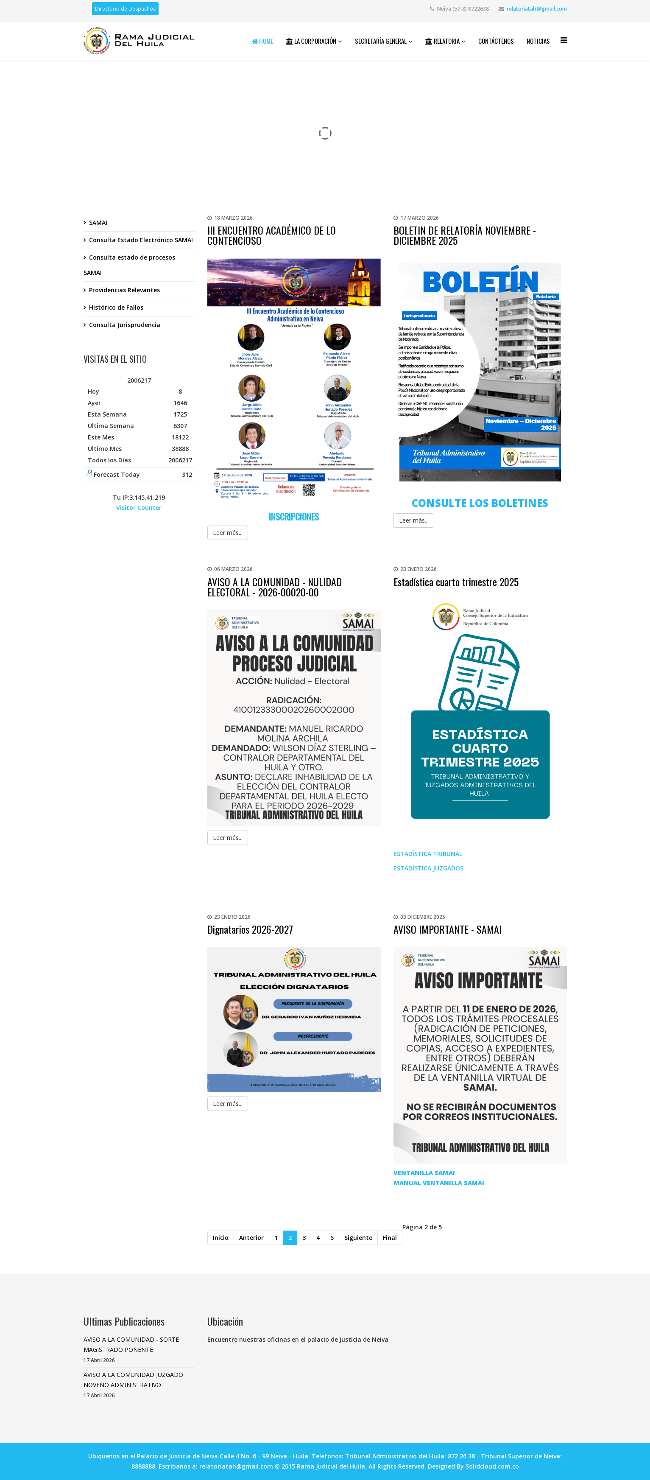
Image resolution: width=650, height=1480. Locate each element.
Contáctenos (496, 40)
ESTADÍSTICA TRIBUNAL (428, 854)
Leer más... (228, 533)
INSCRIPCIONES (294, 516)
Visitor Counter (139, 508)
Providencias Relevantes (124, 290)
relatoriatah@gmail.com (537, 8)
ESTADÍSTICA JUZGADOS (428, 868)
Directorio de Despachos (125, 8)
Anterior (251, 1238)
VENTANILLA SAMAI (424, 1173)
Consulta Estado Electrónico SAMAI (141, 240)
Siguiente (358, 1238)
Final (390, 1238)
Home (262, 40)
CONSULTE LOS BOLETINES (480, 503)
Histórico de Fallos (116, 307)
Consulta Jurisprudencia (124, 325)
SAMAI (98, 222)
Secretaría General (381, 40)
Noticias (538, 40)
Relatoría (442, 40)
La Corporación (311, 40)
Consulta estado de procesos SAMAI (129, 265)
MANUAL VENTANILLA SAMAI (438, 1183)
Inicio (221, 1238)
